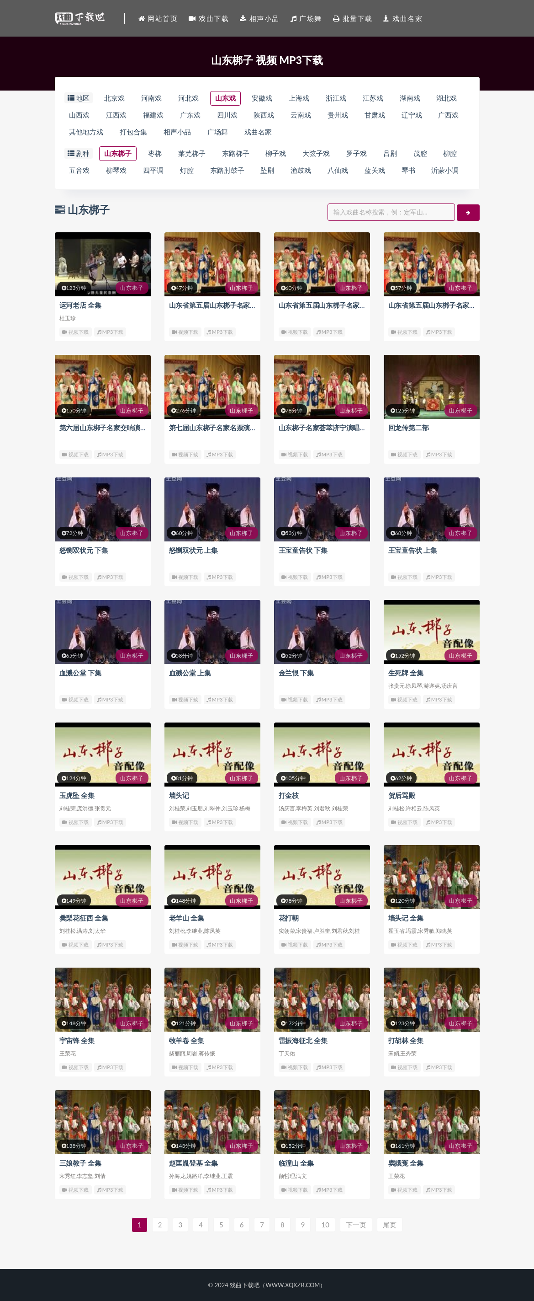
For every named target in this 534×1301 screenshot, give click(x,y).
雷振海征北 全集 (303, 1040)
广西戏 (449, 115)
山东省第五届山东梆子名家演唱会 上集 (446, 305)
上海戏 (299, 98)
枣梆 (155, 154)
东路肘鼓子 (227, 170)
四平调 (153, 170)
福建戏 (153, 115)
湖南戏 (410, 98)
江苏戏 (373, 98)
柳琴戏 (116, 170)
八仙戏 (338, 170)
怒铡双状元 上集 (193, 550)
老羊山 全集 (187, 918)
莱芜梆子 (192, 154)
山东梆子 (118, 154)
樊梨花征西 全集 (83, 918)
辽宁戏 (412, 115)
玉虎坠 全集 (77, 795)
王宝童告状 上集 (412, 550)
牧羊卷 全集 (187, 1040)
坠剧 (268, 170)
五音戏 (79, 170)
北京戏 (114, 98)
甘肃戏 (375, 115)
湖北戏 (447, 98)
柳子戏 (276, 154)
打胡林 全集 (406, 1040)
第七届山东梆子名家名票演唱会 (216, 427)
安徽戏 (262, 98)
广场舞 (217, 132)
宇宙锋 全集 (77, 1040)
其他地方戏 (86, 132)
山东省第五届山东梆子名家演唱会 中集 (337, 305)
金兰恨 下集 (296, 673)
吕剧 (390, 154)
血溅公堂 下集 (80, 673)
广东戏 (190, 115)
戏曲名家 (258, 132)
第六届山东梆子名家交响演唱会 (106, 427)
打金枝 (289, 795)
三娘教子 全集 (80, 1163)
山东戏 (225, 98)
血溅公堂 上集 (190, 673)
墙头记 (179, 795)
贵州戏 (338, 115)
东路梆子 (235, 154)
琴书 (408, 170)
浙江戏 (336, 98)
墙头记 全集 (406, 918)
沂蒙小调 (445, 170)
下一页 (356, 1225)
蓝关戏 (375, 170)
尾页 (390, 1225)
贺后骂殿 (401, 795)
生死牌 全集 (406, 673)
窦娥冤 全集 (406, 1163)
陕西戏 (264, 115)
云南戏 (301, 115)
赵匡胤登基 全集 (193, 1163)
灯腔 (187, 170)
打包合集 (133, 132)
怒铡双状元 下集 (83, 550)
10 (325, 1225)
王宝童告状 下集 (303, 550)
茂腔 (420, 154)
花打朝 (289, 918)
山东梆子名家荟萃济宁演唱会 (322, 427)
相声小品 (177, 132)
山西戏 (79, 115)
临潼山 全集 (296, 1163)
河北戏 (188, 98)
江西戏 (116, 115)
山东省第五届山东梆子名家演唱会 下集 (227, 305)
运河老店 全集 (80, 305)
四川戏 (227, 115)
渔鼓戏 (301, 170)
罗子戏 (356, 154)
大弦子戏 (316, 154)
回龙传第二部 (408, 427)
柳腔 (450, 154)
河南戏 (151, 98)
